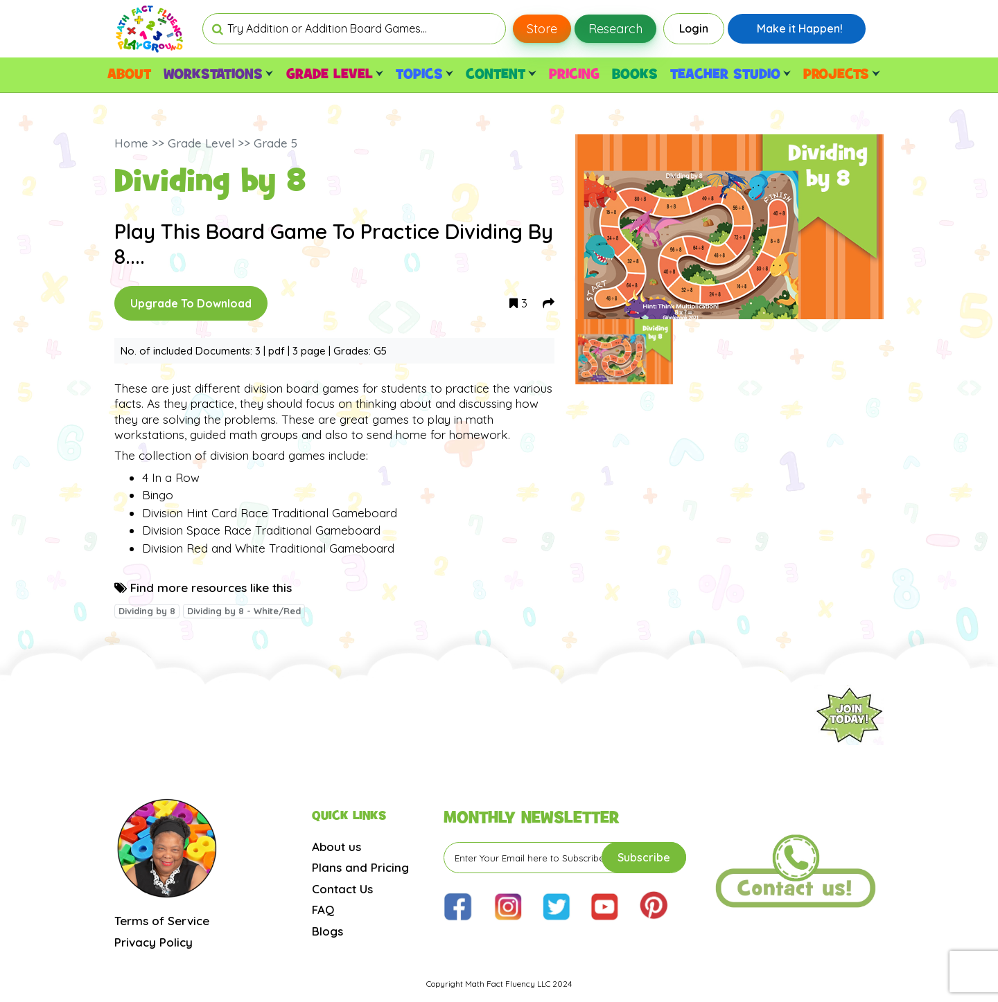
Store (542, 29)
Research (615, 29)
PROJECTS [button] (841, 75)
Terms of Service (161, 920)
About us (336, 846)
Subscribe (644, 857)
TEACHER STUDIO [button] (730, 75)
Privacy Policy (153, 942)
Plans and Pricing (360, 867)
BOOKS (635, 75)
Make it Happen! (800, 28)
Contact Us (342, 889)
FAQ (323, 909)
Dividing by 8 (147, 610)
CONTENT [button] (501, 75)
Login (693, 28)
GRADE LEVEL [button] (334, 75)
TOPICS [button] (424, 75)
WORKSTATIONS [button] (218, 75)
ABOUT (129, 75)
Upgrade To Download (191, 303)
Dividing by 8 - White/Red (244, 610)
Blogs (327, 931)
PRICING (574, 75)
